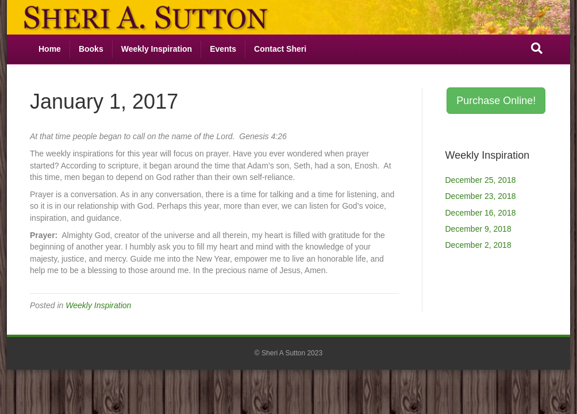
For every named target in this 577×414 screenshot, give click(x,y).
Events (223, 48)
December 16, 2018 (480, 212)
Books (91, 48)
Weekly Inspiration (156, 48)
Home (50, 48)
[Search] (536, 48)
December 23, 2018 (480, 196)
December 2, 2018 (478, 245)
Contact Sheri (280, 48)
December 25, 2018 (480, 180)
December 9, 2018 (478, 228)
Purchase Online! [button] (496, 100)
